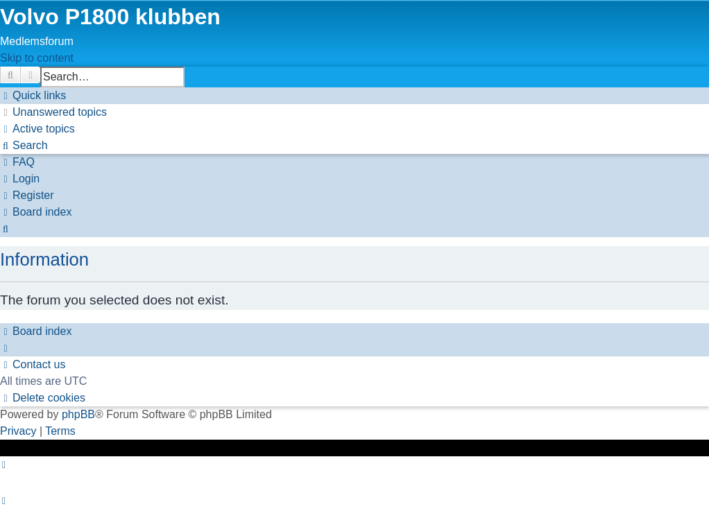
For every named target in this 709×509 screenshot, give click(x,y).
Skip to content (37, 58)
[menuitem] (53, 112)
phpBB (78, 414)
